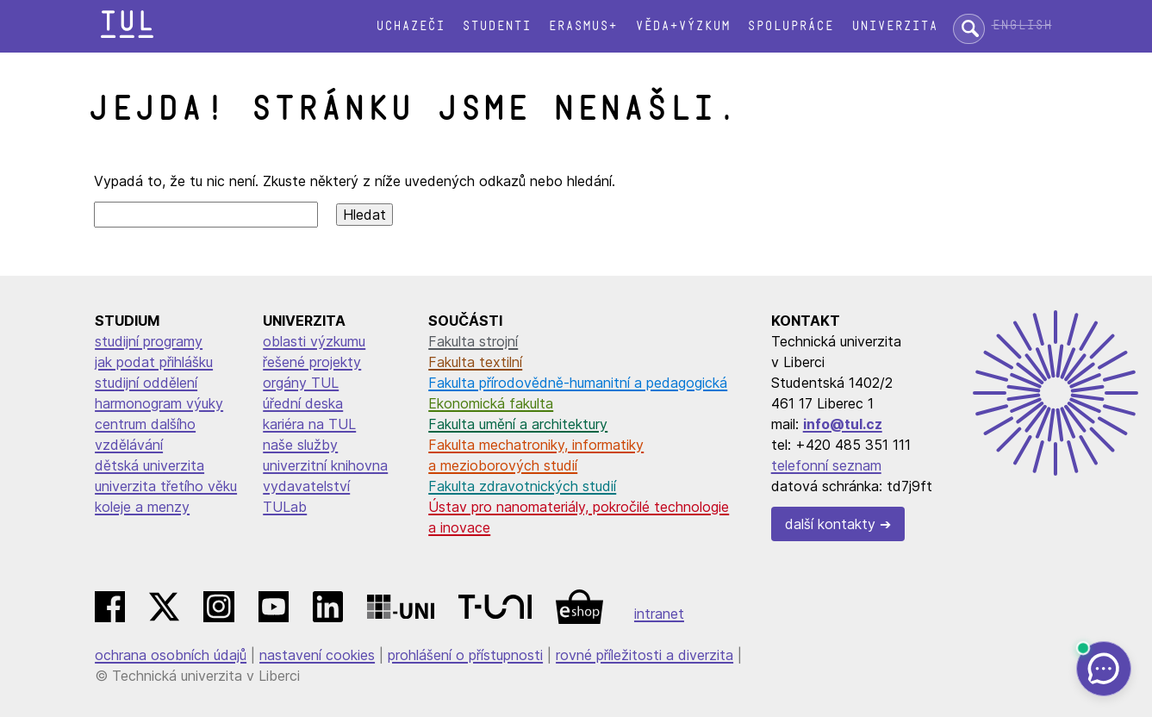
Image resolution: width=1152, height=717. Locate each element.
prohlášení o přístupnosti (465, 655)
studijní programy (148, 341)
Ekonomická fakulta (490, 403)
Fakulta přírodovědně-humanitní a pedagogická (577, 382)
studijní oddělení (146, 382)
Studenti (496, 26)
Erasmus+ (582, 26)
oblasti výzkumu (314, 341)
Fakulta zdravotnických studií (522, 486)
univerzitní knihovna (325, 465)
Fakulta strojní (473, 341)
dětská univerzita (149, 465)
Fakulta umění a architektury (517, 424)
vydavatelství (306, 486)
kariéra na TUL (309, 424)
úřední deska (303, 403)
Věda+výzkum (682, 26)
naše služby (300, 444)
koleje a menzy (142, 506)
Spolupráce (790, 26)
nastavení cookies (317, 655)
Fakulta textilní (475, 362)
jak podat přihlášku (154, 362)
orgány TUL (301, 382)
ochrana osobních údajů (170, 655)
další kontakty (830, 524)
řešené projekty (312, 362)
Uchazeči (410, 26)
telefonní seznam (826, 465)
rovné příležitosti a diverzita (644, 655)
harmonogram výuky (159, 403)
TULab (285, 506)
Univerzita (894, 26)
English (1022, 25)
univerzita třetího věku (166, 486)
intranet (659, 613)
